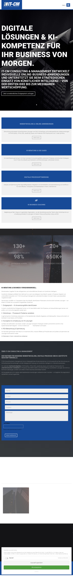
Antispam (7, 423)
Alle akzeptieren (36, 567)
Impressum (36, 571)
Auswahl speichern (37, 563)
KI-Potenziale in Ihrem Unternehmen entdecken (14, 336)
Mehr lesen (36, 137)
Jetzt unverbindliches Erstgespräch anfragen (18, 94)
